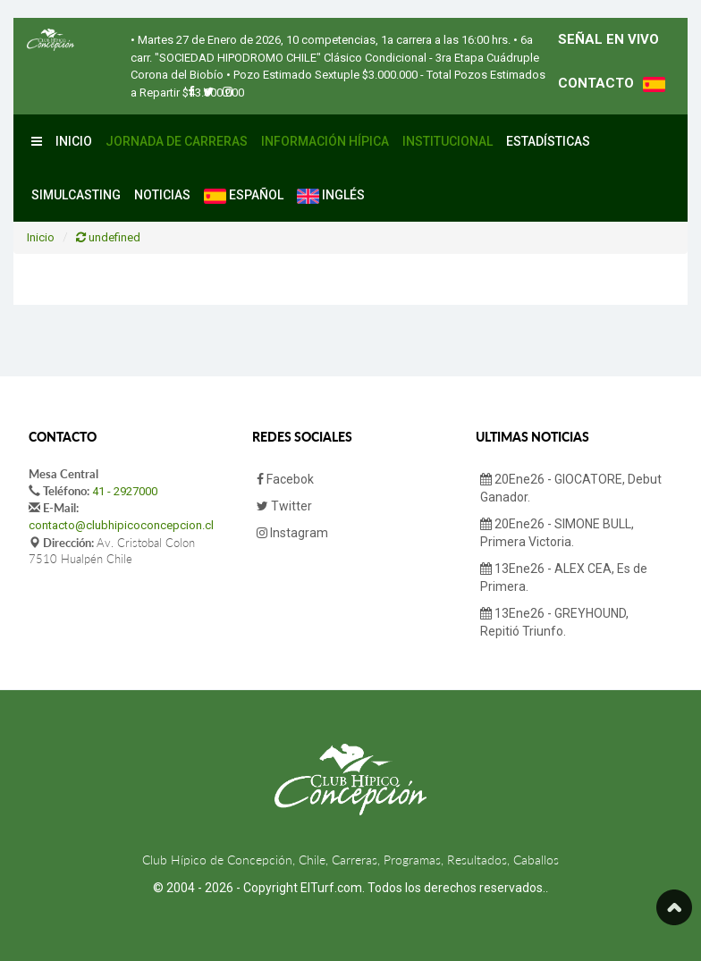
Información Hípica (325, 141)
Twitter (284, 506)
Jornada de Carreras (177, 141)
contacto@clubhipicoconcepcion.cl (121, 525)
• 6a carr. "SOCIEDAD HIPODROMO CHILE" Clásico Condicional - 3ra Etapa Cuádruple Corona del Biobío (335, 57)
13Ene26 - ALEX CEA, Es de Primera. (563, 577)
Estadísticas (548, 141)
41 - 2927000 (124, 491)
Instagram (292, 533)
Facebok (285, 479)
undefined (108, 237)
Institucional (447, 141)
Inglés (331, 196)
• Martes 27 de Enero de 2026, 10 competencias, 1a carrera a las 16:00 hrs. (321, 39)
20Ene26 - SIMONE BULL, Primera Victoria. (557, 533)
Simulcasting (76, 195)
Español (243, 196)
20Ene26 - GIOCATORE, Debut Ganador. (571, 488)
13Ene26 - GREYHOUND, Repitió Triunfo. (554, 622)
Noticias (162, 195)
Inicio (73, 141)
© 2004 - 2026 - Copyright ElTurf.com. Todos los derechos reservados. (349, 888)
